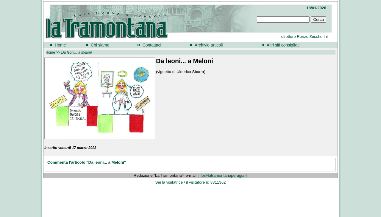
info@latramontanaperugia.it (223, 175)
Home (60, 45)
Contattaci (152, 45)
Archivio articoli (209, 45)
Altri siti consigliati (283, 45)
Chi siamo (100, 45)
